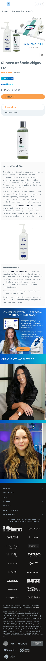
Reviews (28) (11, 112)
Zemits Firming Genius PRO (17, 271)
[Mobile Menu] (4, 4)
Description (10, 107)
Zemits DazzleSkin (24, 205)
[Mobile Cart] (42, 4)
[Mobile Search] (37, 4)
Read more (36, 607)
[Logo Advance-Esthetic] (8, 4)
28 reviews (16, 72)
